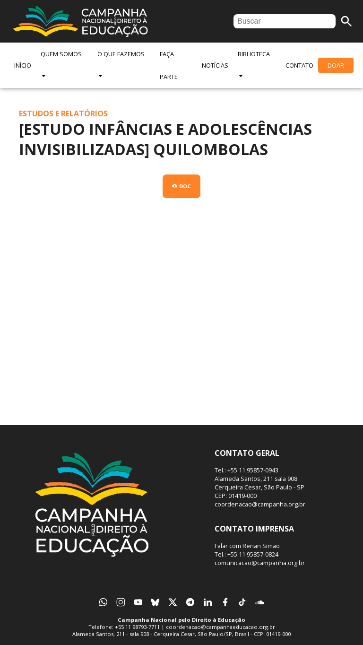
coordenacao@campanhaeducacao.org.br (220, 626)
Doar (336, 65)
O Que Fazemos (121, 64)
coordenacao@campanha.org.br (260, 504)
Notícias (215, 65)
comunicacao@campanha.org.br (260, 562)
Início (22, 65)
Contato (299, 65)
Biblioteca (254, 64)
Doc (181, 186)
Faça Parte (169, 65)
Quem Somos (61, 64)
